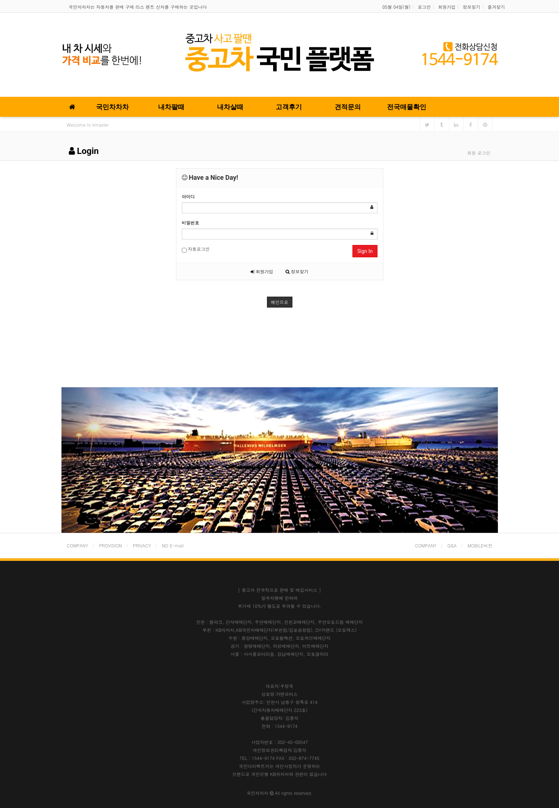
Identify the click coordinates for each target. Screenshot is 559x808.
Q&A (452, 545)
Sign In (364, 251)
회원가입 (447, 7)
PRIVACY (142, 545)
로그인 (424, 7)
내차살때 (230, 107)
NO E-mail (173, 545)
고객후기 (289, 107)
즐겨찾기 (496, 7)
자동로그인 (196, 249)
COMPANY (77, 545)
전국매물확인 (406, 107)
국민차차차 (112, 107)
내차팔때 (171, 107)
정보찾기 (471, 7)
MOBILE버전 (480, 545)
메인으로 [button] (279, 302)
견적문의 (348, 107)
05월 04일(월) (397, 7)
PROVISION (110, 545)
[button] (94, 460)
